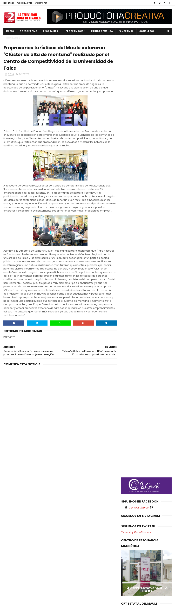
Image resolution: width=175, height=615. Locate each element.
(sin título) (67, 538)
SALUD (9, 596)
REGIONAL (11, 590)
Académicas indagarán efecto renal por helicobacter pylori (93, 565)
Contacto (13, 37)
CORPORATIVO (28, 31)
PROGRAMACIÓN (75, 31)
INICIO (10, 31)
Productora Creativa (95, 610)
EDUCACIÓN (12, 555)
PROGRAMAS (50, 31)
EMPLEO (10, 561)
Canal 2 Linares (139, 184)
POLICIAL (10, 578)
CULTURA (10, 544)
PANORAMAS (126, 31)
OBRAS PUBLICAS (14, 573)
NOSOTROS (8, 3)
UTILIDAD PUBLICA (102, 31)
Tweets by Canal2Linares (136, 209)
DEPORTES (24, 74)
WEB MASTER (41, 3)
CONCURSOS (147, 31)
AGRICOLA (11, 538)
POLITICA (10, 584)
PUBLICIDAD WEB (24, 3)
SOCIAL (9, 601)
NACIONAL (11, 567)
